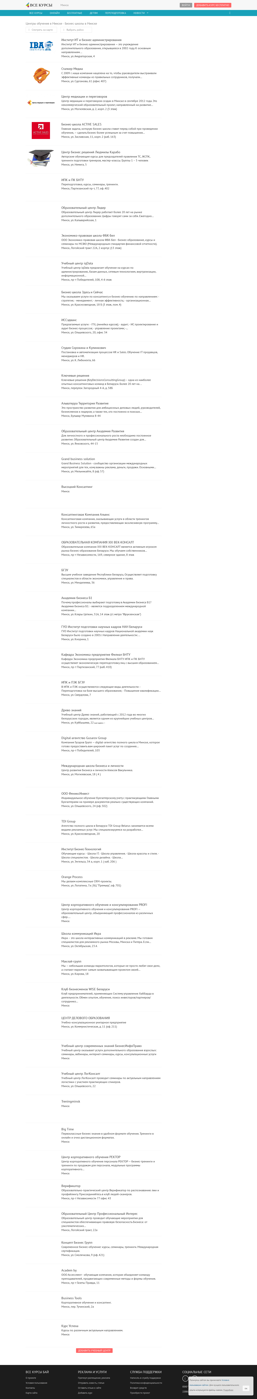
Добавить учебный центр (94, 1350)
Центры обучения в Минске (44, 23)
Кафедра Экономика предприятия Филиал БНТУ (41, 661)
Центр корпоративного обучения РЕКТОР (41, 1164)
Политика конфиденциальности (146, 1382)
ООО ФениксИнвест (41, 800)
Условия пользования (36, 1382)
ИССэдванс (41, 327)
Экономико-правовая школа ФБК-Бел (41, 242)
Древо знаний (41, 717)
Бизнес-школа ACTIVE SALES (41, 131)
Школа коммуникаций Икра (41, 940)
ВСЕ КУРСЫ (39, 5)
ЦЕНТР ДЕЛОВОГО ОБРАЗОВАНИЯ (41, 1025)
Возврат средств (138, 1387)
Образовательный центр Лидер (41, 214)
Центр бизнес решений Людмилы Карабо (41, 159)
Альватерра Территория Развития (41, 410)
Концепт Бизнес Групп (41, 1249)
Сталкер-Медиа (41, 75)
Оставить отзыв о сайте (89, 1387)
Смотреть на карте (40, 29)
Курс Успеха (41, 1333)
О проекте (31, 1377)
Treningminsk (41, 1108)
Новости (139, 13)
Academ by (41, 1277)
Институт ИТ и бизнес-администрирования (41, 47)
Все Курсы (35, 13)
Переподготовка (115, 13)
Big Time (41, 1136)
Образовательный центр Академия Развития (41, 438)
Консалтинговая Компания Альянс (41, 521)
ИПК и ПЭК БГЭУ (41, 689)
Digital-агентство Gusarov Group (41, 745)
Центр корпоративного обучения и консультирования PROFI (41, 911)
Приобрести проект (140, 1392)
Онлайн (55, 13)
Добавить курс (85, 1392)
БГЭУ (41, 577)
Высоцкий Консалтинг (41, 493)
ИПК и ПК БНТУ (41, 187)
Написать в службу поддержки (145, 1377)
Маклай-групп (41, 968)
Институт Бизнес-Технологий (41, 856)
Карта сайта (31, 1392)
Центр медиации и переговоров (41, 103)
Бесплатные (74, 13)
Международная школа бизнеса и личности (41, 772)
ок (246, 1388)
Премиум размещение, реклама (94, 1377)
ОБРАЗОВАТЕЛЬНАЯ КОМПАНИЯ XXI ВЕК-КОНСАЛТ (41, 549)
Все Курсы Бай (37, 1372)
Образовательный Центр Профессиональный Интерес (41, 1220)
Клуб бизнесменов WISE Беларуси (41, 996)
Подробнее (228, 1390)
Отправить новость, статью (91, 1382)
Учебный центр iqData (41, 270)
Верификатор (41, 1193)
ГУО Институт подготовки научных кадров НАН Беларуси (41, 633)
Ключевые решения (41, 382)
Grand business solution (41, 466)
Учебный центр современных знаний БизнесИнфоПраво (41, 1053)
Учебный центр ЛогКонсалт (41, 1080)
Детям (94, 13)
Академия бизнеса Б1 (41, 605)
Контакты (30, 1387)
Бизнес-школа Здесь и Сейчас (41, 299)
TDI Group (41, 828)
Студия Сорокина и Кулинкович (41, 354)
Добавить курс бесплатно (212, 5)
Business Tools (41, 1305)
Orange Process (41, 884)
